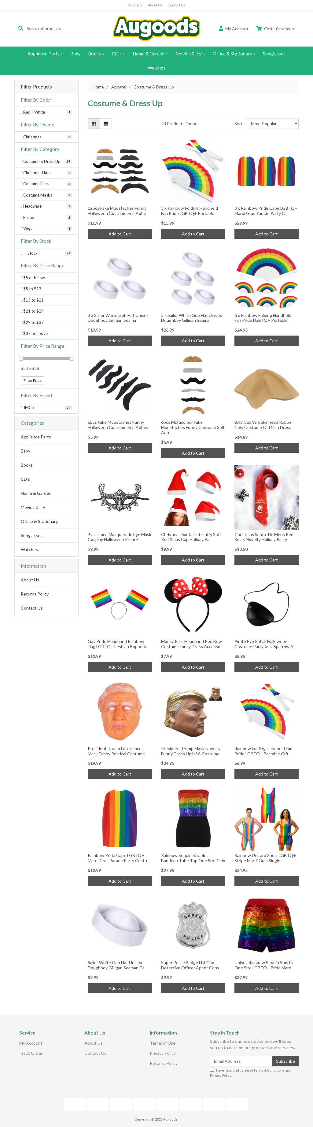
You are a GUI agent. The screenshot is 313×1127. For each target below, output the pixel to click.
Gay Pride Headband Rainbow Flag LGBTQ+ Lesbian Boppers (117, 644)
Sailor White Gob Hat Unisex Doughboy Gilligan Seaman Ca (116, 965)
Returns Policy (35, 593)
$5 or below (33, 277)
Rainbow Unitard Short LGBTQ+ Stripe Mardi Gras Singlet (265, 858)
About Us (155, 5)
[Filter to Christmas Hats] (46, 173)
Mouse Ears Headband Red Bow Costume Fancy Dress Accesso (191, 644)
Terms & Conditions (269, 1070)
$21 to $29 (32, 311)
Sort (238, 123)
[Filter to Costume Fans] (46, 184)
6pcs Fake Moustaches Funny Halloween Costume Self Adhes (118, 424)
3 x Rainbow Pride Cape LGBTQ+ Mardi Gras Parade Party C (265, 210)
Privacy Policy (163, 1053)
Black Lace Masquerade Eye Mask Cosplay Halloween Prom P (119, 537)
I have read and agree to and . (250, 1072)
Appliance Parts (44, 53)
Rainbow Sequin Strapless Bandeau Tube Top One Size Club (193, 858)
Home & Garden (148, 53)
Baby (75, 53)
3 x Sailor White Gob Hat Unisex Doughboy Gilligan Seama (118, 318)
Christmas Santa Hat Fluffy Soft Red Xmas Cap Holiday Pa (191, 537)
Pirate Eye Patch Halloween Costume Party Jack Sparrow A (263, 644)
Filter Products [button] (36, 86)
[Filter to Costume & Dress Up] (46, 161)
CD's (117, 53)
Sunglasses (274, 53)
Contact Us (177, 5)
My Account (30, 1043)
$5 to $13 (31, 288)
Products (135, 5)
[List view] (106, 123)
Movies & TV (188, 53)
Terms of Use (162, 1043)
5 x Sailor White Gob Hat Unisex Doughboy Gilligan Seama (191, 318)
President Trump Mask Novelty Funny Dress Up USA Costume (190, 751)
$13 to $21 (32, 300)
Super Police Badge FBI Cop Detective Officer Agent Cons (190, 965)
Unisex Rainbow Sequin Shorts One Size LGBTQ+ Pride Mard (263, 965)
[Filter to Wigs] (46, 229)
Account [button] (234, 28)
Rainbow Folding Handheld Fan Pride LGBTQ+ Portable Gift (263, 751)
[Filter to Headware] (46, 206)
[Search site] (20, 28)
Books (94, 53)
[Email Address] (241, 1061)
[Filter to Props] (46, 218)
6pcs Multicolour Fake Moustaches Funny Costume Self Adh (192, 427)
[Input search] (59, 28)
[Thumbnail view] (94, 123)
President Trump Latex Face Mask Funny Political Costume (116, 751)
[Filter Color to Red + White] (46, 112)
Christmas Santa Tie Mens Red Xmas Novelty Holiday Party (263, 537)
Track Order (30, 1053)
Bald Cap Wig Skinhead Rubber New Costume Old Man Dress (263, 424)
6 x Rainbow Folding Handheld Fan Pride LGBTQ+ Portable (262, 318)
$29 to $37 (32, 322)
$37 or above (34, 333)
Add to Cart (120, 233)
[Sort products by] (272, 123)
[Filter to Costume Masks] (46, 195)
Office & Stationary (232, 53)
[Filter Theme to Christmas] (46, 137)
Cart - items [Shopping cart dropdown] (273, 28)
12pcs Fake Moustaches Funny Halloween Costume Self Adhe (117, 210)
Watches (156, 67)
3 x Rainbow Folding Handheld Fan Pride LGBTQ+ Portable (189, 210)
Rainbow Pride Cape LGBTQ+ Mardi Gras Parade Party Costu (117, 858)
